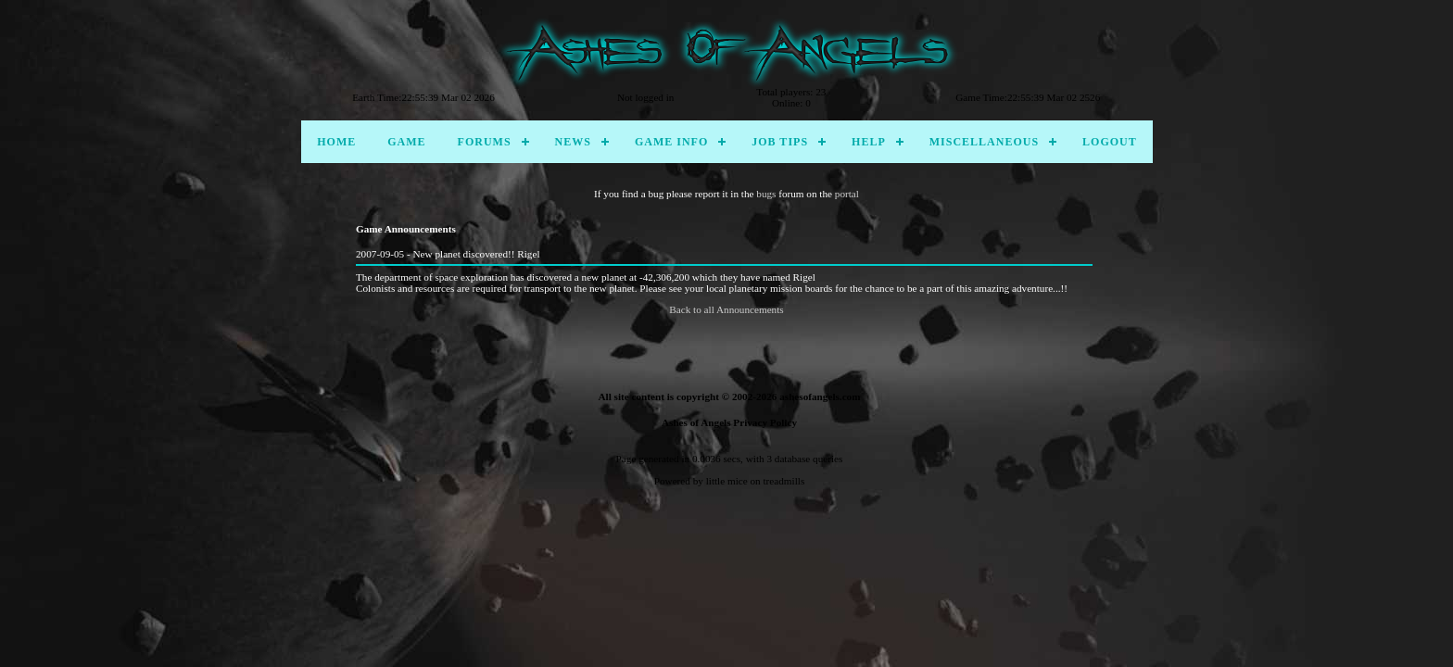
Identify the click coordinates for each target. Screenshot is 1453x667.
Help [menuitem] (869, 141)
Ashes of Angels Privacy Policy (729, 422)
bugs (766, 193)
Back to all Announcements (726, 309)
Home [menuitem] (336, 141)
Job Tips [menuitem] (780, 141)
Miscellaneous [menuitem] (984, 141)
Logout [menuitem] (1109, 141)
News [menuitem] (573, 141)
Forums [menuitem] (485, 141)
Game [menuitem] (406, 141)
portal (847, 193)
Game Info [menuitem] (671, 141)
